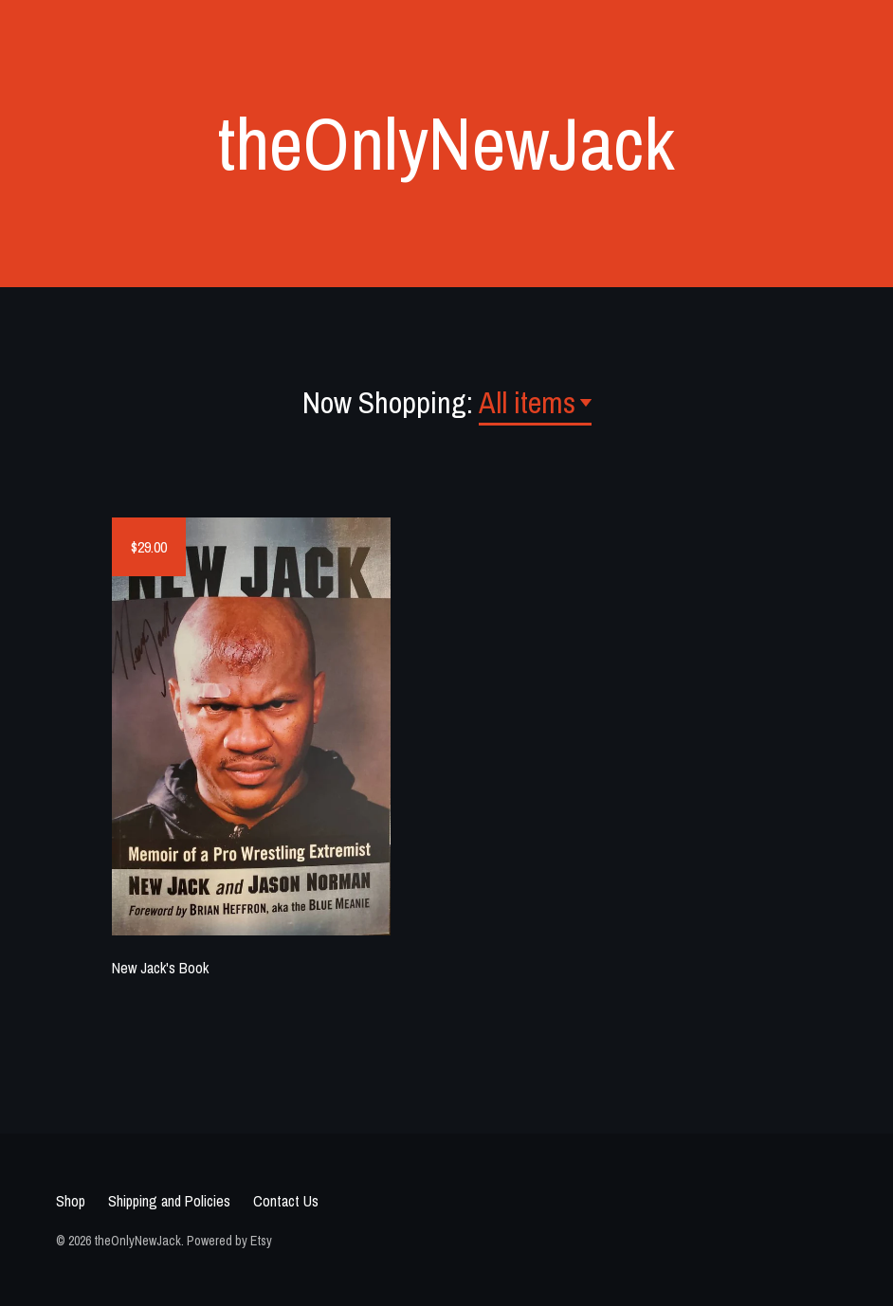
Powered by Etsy (229, 1240)
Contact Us (286, 1200)
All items (527, 402)
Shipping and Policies (169, 1200)
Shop (70, 1200)
